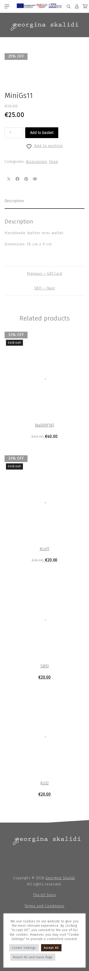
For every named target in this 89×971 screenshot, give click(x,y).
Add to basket (41, 133)
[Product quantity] (14, 132)
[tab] (44, 201)
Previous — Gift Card (44, 273)
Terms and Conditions (44, 906)
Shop (53, 161)
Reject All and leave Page (33, 957)
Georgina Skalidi (60, 878)
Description (14, 201)
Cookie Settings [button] (24, 947)
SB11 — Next (44, 288)
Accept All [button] (51, 947)
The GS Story (44, 895)
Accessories (36, 161)
